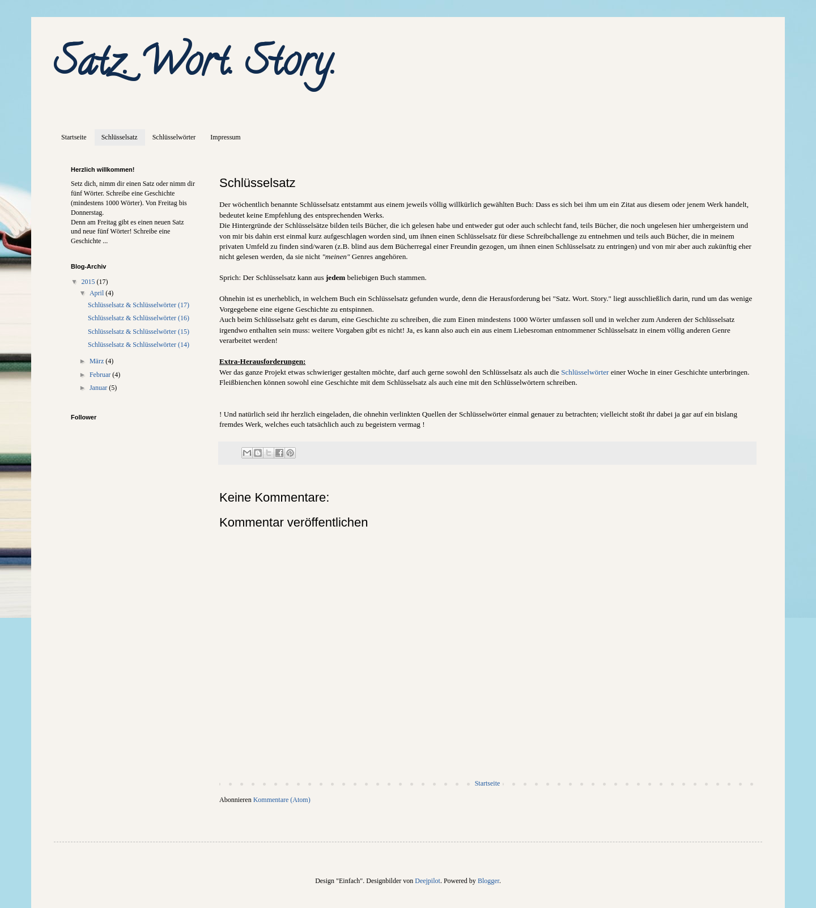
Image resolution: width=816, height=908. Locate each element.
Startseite (74, 137)
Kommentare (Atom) (282, 800)
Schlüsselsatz (119, 137)
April (97, 293)
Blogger (488, 881)
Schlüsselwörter (174, 137)
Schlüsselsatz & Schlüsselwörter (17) (138, 305)
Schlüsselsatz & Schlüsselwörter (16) (138, 318)
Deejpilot (427, 881)
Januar (99, 388)
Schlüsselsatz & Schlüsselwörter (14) (138, 345)
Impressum (225, 137)
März (97, 361)
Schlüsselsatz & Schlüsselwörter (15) (138, 332)
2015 (89, 282)
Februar (101, 375)
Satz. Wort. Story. (195, 65)
